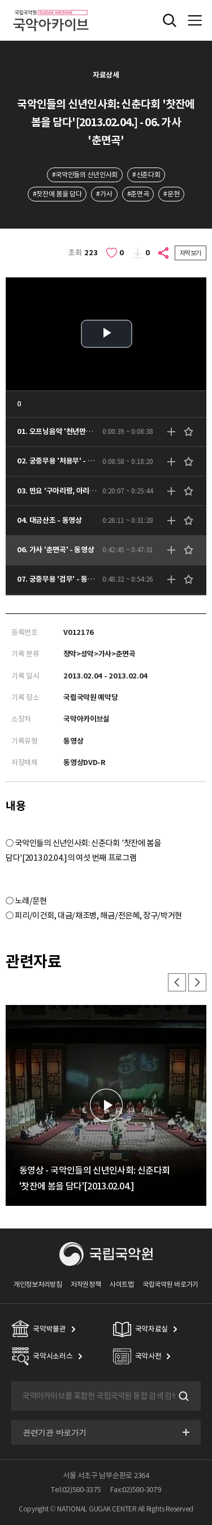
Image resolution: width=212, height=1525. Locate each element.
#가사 (104, 194)
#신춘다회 (146, 174)
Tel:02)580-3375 (76, 1489)
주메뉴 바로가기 (0, 0)
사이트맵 (122, 1284)
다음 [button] (197, 982)
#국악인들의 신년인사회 (85, 174)
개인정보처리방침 (38, 1284)
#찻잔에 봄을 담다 (57, 194)
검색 (182, 1396)
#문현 (171, 194)
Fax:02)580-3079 (135, 1489)
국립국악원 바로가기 (170, 1284)
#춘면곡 (138, 194)
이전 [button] (177, 982)
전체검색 (169, 20)
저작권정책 (86, 1284)
